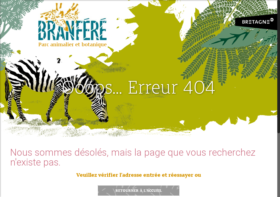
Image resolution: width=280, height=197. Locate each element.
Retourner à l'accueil (138, 190)
